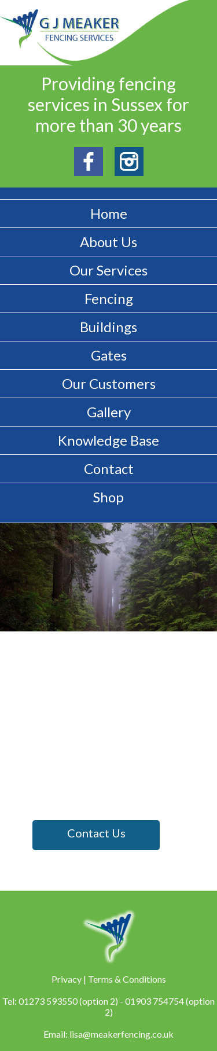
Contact (109, 468)
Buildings (108, 326)
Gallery (109, 411)
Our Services (108, 270)
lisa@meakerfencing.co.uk (121, 1033)
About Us (108, 241)
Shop (108, 496)
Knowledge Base (108, 440)
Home (108, 213)
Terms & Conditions (127, 978)
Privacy (67, 978)
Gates (109, 355)
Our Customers (109, 383)
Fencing (108, 298)
